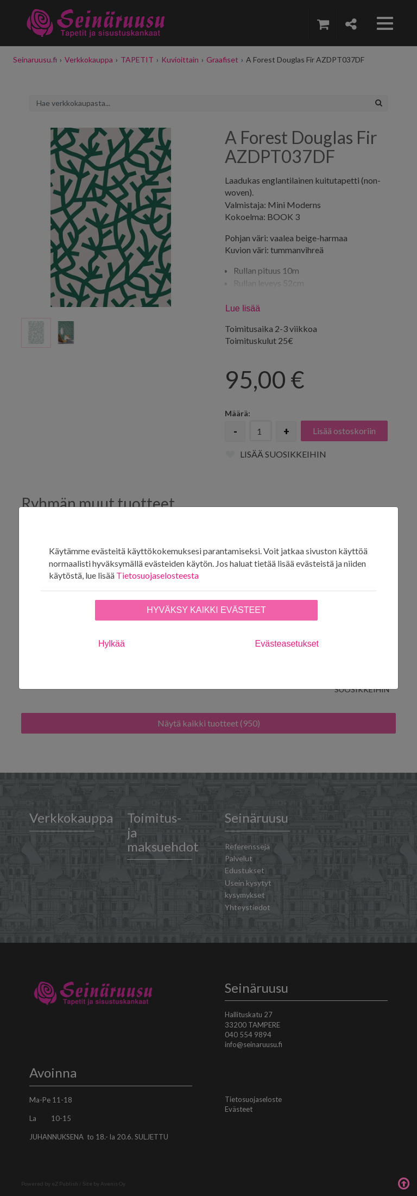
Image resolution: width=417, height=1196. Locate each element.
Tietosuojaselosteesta (157, 575)
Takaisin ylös (403, 1182)
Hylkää (111, 643)
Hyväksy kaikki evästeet (206, 610)
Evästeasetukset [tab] (287, 643)
